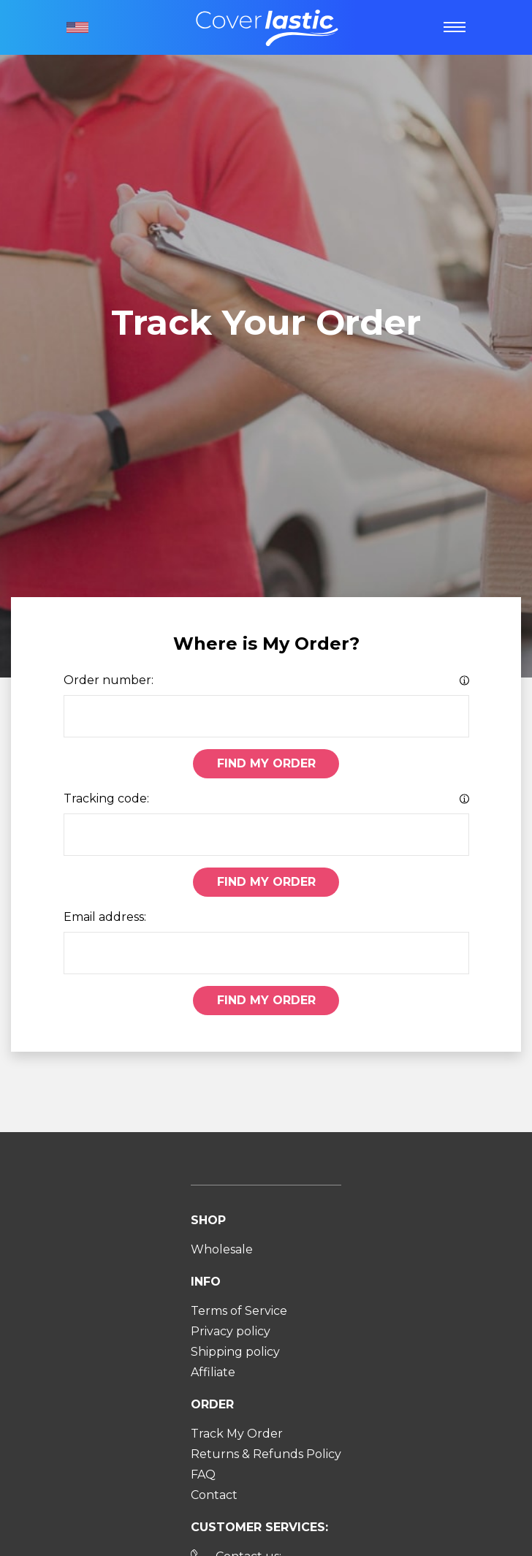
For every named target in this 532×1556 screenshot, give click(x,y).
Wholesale (222, 1249)
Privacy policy (230, 1331)
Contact (214, 1495)
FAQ (203, 1474)
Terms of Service (239, 1311)
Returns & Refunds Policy (266, 1454)
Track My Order (237, 1434)
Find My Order (266, 763)
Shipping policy (235, 1352)
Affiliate (213, 1372)
